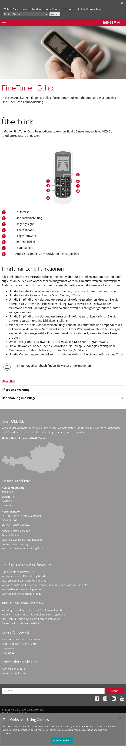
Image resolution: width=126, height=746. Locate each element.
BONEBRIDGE (9, 520)
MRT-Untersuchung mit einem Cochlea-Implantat (31, 619)
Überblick (8, 381)
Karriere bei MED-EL (13, 668)
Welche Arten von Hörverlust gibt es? (23, 576)
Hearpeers (8, 648)
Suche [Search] (114, 691)
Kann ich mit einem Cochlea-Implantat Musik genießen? (35, 614)
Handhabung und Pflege (19, 398)
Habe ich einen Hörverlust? (18, 571)
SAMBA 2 (7, 501)
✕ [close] (122, 3)
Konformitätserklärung (15, 544)
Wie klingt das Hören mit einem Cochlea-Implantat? (32, 610)
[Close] (120, 720)
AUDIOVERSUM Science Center (20, 644)
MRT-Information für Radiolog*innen (23, 548)
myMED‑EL (8, 652)
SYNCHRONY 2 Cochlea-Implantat (21, 516)
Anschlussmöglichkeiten (16, 531)
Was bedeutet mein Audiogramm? (22, 589)
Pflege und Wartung (15, 390)
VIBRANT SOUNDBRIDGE (16, 524)
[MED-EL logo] (112, 22)
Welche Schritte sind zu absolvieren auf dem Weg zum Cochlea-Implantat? (45, 585)
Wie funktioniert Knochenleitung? (21, 593)
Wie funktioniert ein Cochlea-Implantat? (25, 580)
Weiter (55, 14)
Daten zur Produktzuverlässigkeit (21, 623)
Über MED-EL (13, 422)
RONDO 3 (7, 492)
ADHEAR (6, 505)
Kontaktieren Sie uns (14, 673)
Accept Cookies (62, 741)
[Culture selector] (26, 14)
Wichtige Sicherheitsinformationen (22, 539)
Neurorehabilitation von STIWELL (21, 639)
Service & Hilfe (10, 535)
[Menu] (4, 22)
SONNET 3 (8, 496)
